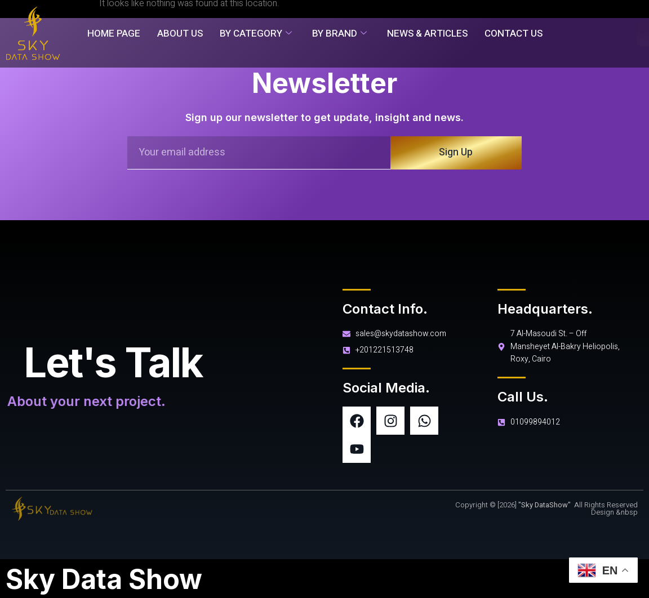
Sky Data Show (104, 579)
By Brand (339, 33)
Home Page (113, 33)
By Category (256, 33)
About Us (180, 33)
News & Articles (427, 33)
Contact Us (513, 33)
